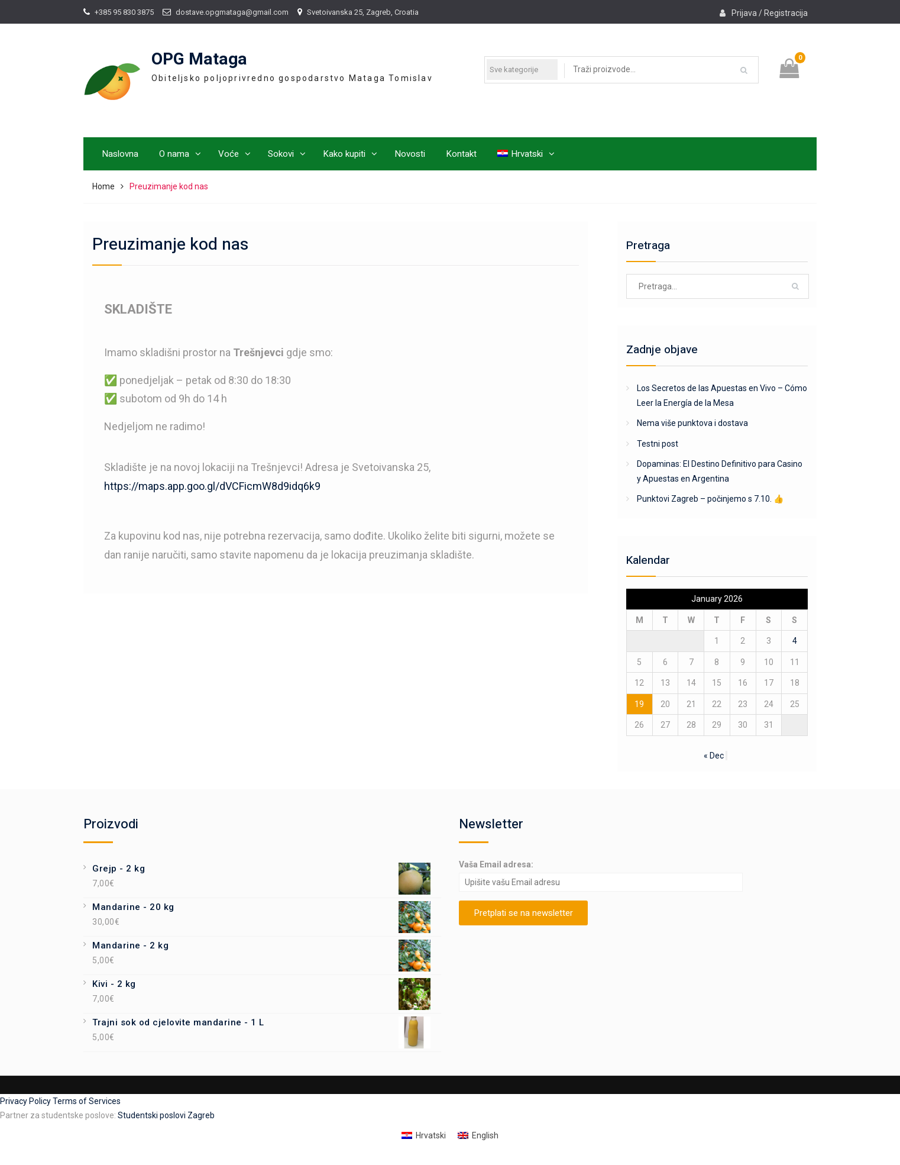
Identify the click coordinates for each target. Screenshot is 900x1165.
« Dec (714, 755)
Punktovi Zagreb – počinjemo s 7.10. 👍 (710, 499)
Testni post (657, 443)
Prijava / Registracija (769, 13)
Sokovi (281, 153)
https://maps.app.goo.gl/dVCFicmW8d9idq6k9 (212, 486)
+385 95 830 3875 (124, 12)
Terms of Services (87, 1101)
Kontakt (461, 153)
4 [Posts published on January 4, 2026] (794, 641)
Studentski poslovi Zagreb (166, 1115)
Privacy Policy (26, 1101)
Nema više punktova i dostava (692, 423)
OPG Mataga (199, 59)
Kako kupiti (344, 153)
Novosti (409, 153)
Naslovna (120, 153)
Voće (228, 153)
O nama (174, 153)
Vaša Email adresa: (496, 864)
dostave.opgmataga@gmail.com (232, 12)
